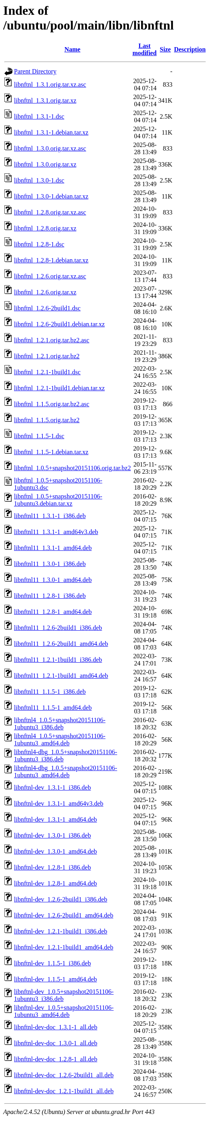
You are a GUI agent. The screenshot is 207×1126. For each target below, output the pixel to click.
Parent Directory (35, 71)
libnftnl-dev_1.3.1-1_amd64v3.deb (59, 803)
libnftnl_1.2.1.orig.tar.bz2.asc (51, 340)
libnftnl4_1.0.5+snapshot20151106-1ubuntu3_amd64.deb (59, 740)
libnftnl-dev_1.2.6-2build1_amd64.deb (63, 915)
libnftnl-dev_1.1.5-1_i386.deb (52, 963)
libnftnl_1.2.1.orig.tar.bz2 (47, 356)
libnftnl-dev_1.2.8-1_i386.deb (52, 867)
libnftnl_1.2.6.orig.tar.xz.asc (50, 276)
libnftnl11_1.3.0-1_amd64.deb (53, 579)
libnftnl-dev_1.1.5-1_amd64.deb (55, 979)
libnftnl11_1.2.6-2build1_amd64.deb (61, 643)
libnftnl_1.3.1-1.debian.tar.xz (51, 132)
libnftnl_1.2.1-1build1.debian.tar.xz (59, 388)
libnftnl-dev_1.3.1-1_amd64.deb (55, 819)
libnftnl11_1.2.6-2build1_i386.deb (58, 627)
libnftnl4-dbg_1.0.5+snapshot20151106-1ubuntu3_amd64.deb (65, 771)
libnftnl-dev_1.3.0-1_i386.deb (52, 835)
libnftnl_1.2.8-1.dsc (39, 244)
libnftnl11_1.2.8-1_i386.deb (50, 595)
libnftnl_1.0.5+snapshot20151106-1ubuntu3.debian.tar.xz (58, 500)
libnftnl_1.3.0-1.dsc (39, 180)
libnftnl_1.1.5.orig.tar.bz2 (47, 420)
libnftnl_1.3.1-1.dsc (39, 116)
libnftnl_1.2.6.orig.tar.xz (45, 292)
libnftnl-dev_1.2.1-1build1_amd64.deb (63, 947)
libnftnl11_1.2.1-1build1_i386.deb (58, 659)
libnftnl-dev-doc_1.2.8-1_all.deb (55, 1059)
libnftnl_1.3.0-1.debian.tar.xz (51, 196)
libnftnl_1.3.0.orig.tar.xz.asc (50, 148)
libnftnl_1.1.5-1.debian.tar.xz (51, 452)
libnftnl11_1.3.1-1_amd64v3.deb (56, 531)
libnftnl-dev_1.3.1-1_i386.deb (52, 787)
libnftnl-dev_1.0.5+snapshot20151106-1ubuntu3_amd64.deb (63, 1011)
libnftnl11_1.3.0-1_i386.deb (50, 563)
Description (189, 49)
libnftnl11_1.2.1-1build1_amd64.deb (61, 675)
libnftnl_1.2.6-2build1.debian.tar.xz (59, 324)
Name (72, 49)
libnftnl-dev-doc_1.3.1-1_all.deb (55, 1027)
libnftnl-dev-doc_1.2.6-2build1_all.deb (63, 1075)
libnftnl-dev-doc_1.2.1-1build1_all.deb (63, 1091)
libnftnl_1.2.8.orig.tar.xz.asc (50, 212)
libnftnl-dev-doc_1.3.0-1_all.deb (55, 1043)
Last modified (144, 49)
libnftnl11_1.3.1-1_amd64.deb (53, 547)
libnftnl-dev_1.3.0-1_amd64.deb (55, 851)
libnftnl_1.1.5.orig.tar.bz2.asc (51, 404)
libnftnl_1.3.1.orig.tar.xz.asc (50, 84)
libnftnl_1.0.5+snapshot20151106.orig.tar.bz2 (72, 468)
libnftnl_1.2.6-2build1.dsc (47, 308)
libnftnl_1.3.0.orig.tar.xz (45, 164)
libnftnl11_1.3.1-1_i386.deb (50, 515)
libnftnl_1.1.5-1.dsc (39, 436)
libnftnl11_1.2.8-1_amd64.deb (53, 611)
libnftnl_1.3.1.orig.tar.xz (45, 100)
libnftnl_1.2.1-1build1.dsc (47, 372)
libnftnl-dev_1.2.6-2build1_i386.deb (60, 899)
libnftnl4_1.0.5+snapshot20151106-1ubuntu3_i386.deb (59, 724)
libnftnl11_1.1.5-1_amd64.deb (53, 707)
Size (165, 49)
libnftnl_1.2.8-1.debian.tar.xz (51, 260)
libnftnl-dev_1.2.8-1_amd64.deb (55, 883)
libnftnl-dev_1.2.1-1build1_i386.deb (60, 931)
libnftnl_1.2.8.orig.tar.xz (45, 228)
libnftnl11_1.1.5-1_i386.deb (50, 691)
